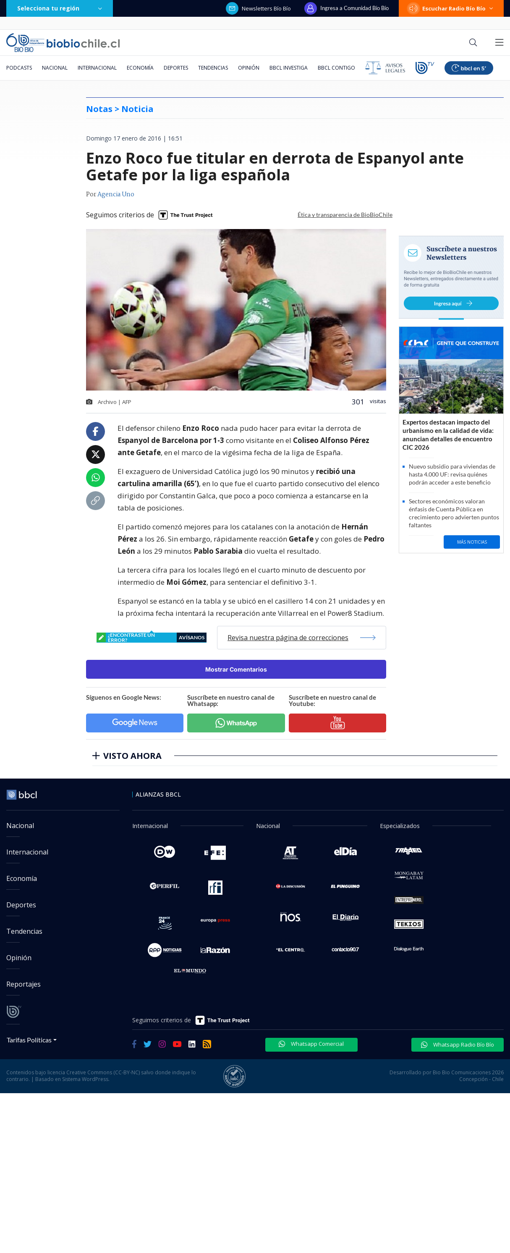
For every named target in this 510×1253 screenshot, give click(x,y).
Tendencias (213, 67)
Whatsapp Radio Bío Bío (457, 1044)
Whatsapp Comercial (311, 1043)
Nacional (55, 67)
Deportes (176, 67)
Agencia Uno (115, 195)
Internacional (97, 67)
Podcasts (19, 67)
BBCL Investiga (288, 67)
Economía (140, 67)
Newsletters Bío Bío (258, 8)
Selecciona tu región (59, 8)
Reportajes (23, 984)
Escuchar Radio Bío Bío (451, 8)
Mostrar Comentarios (236, 669)
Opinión (248, 67)
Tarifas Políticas (29, 1040)
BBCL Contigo (336, 67)
